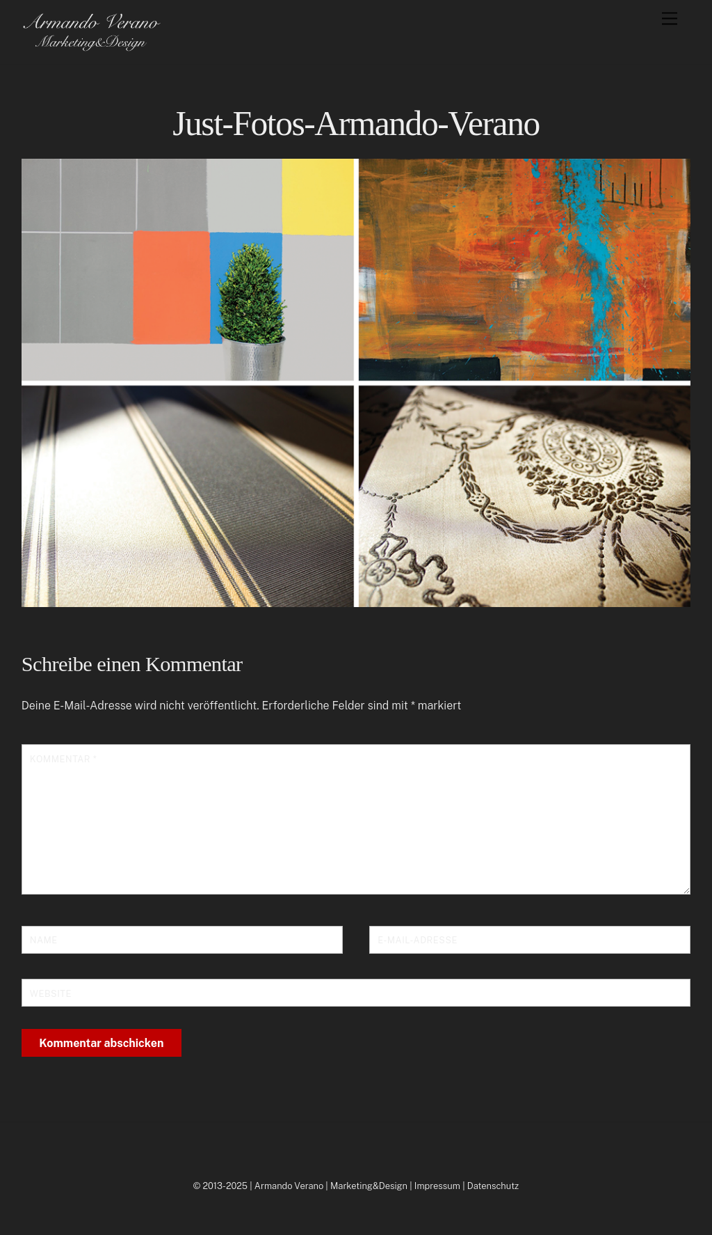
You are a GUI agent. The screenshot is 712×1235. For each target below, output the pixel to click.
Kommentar (63, 759)
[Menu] (669, 19)
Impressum (437, 1186)
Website (51, 994)
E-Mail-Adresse (418, 940)
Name (44, 940)
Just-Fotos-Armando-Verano (356, 123)
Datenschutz (493, 1186)
